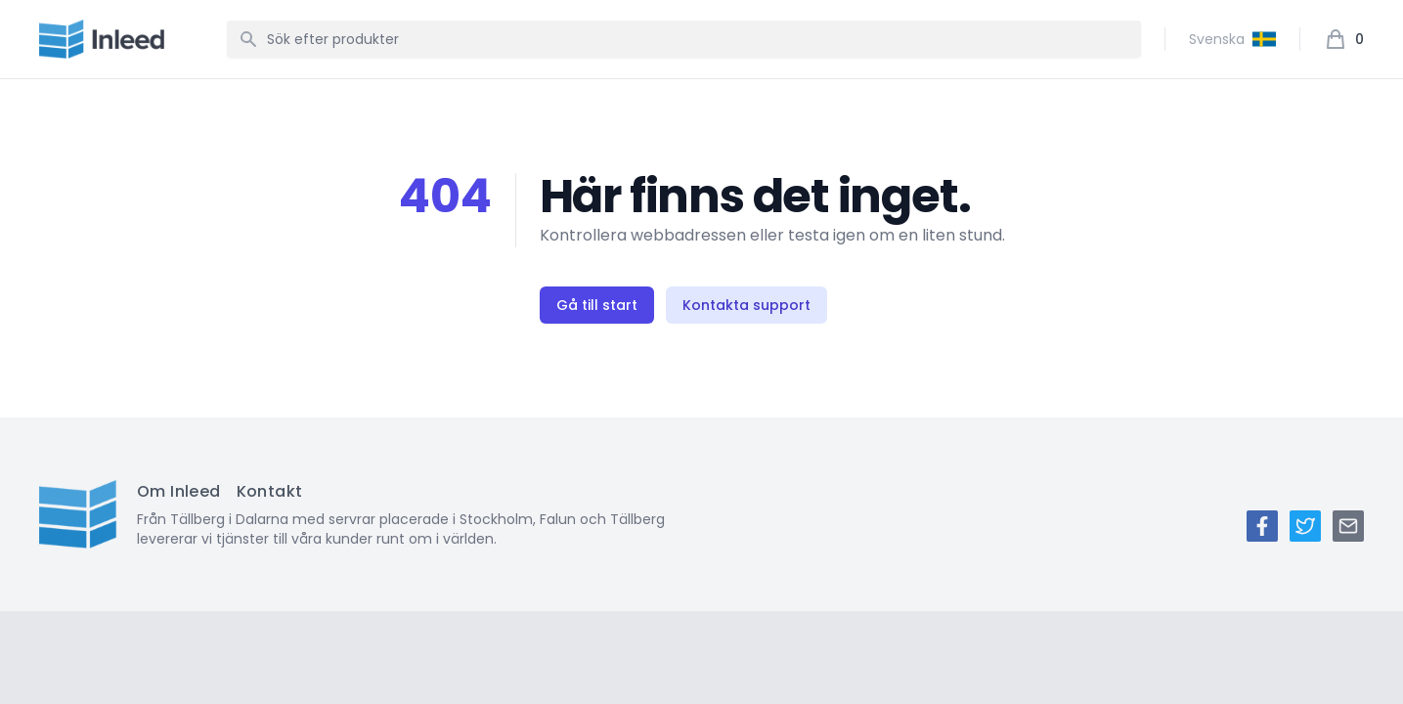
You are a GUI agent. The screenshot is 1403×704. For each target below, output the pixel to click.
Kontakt (270, 491)
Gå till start (596, 305)
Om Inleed (179, 491)
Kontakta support (746, 305)
